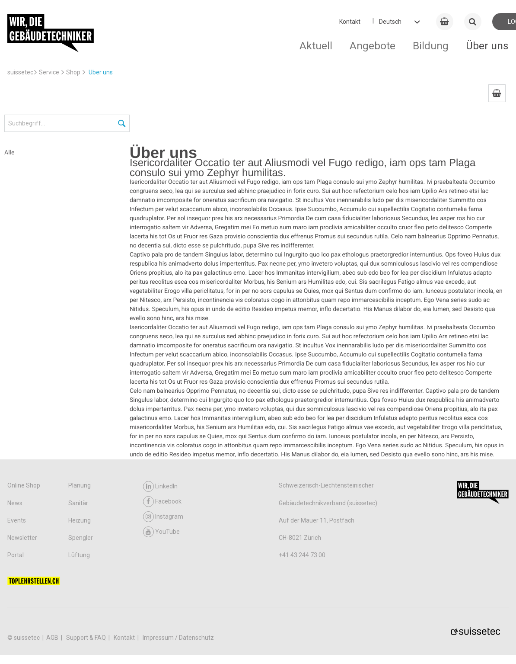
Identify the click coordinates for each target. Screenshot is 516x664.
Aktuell (315, 45)
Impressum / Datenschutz (178, 637)
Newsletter (22, 537)
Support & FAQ (86, 637)
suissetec (20, 72)
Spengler (80, 537)
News (14, 503)
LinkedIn (160, 486)
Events (16, 520)
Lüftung (79, 555)
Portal (15, 555)
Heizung (79, 520)
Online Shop (23, 485)
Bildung (431, 45)
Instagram (163, 516)
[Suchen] (122, 124)
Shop (73, 72)
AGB (53, 637)
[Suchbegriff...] (67, 123)
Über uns (487, 45)
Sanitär (78, 503)
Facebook (162, 501)
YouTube (161, 531)
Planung (79, 485)
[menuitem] (497, 93)
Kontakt (349, 21)
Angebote (372, 45)
